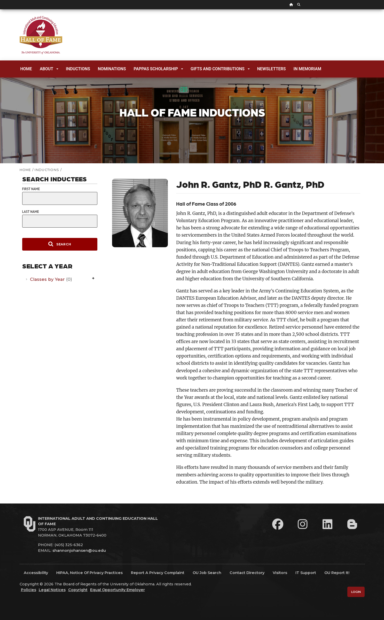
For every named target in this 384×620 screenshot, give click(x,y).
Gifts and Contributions (220, 68)
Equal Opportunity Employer (117, 589)
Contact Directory (247, 572)
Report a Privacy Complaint (157, 572)
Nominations (112, 68)
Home (26, 68)
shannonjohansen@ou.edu (79, 550)
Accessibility (36, 572)
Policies (28, 589)
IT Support (305, 572)
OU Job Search (207, 572)
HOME (25, 170)
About (49, 68)
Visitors (280, 572)
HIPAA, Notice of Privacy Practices (89, 572)
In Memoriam (308, 68)
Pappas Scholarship (158, 68)
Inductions (78, 68)
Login (356, 592)
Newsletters (271, 68)
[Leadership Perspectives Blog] (352, 524)
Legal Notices (52, 589)
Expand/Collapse (93, 278)
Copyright (78, 589)
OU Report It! (336, 572)
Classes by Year (51, 279)
